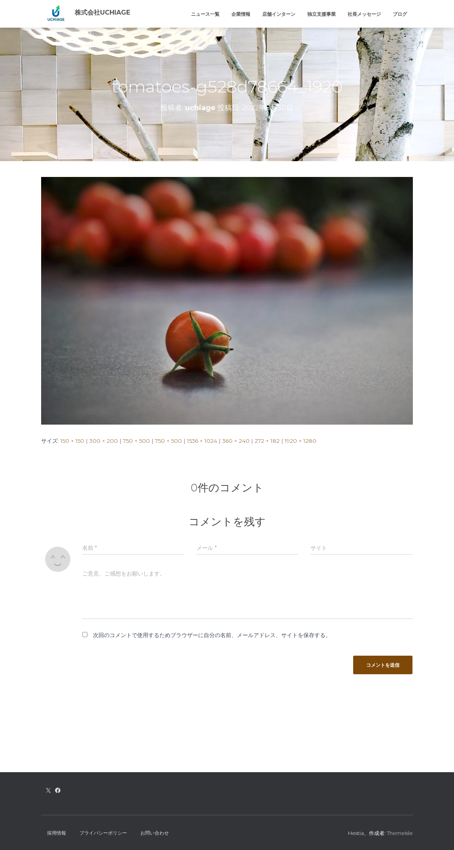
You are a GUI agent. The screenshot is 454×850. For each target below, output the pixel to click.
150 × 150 (72, 440)
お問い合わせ (154, 833)
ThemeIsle (400, 833)
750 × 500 (136, 440)
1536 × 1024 (202, 440)
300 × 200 (103, 440)
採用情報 (56, 833)
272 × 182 (267, 440)
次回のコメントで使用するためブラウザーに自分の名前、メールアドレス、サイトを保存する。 (212, 635)
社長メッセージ (364, 14)
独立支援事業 (321, 14)
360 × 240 (236, 440)
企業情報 (240, 14)
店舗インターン (278, 14)
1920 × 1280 (300, 440)
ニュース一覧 (205, 14)
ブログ (400, 14)
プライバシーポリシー (103, 833)
